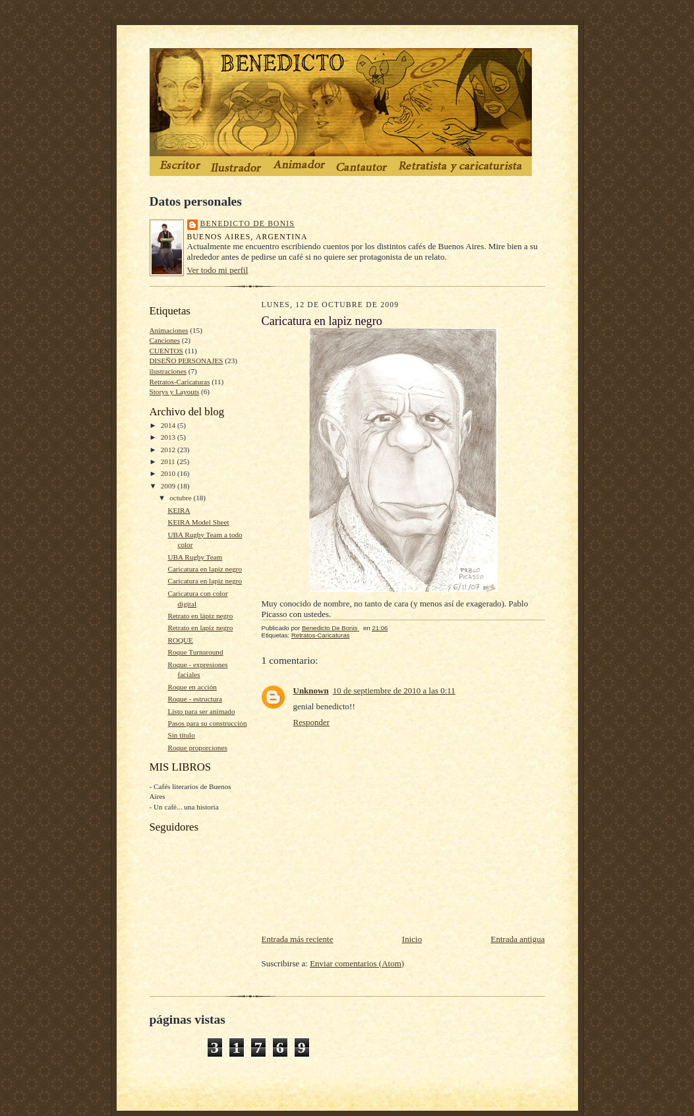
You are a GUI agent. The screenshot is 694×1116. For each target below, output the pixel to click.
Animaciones (169, 330)
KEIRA (178, 510)
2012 (169, 450)
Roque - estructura (194, 699)
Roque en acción (191, 687)
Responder (311, 722)
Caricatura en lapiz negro (204, 569)
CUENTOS (166, 351)
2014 (169, 425)
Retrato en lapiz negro (200, 627)
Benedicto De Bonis (247, 224)
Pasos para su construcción (206, 723)
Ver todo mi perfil (217, 270)
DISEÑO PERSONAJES (186, 361)
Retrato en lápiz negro (200, 616)
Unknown (311, 690)
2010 (169, 473)
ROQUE (179, 640)
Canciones (165, 340)
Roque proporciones (197, 747)
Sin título (180, 735)
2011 (169, 461)
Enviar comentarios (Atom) (357, 963)
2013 (169, 437)
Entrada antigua (518, 939)
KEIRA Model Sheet (198, 522)
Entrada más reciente (297, 939)
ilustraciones (168, 371)
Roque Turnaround (195, 652)
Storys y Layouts (175, 392)
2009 (169, 486)
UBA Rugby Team (194, 557)
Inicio (412, 939)
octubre (181, 498)
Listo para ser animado (201, 711)
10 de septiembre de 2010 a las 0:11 (394, 690)
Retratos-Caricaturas (180, 382)
